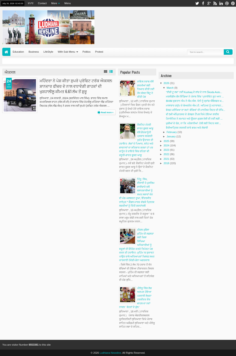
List (111, 71)
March (170, 87)
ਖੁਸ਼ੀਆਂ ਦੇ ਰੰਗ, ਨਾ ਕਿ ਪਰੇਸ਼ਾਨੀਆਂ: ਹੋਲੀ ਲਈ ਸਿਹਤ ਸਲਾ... (193, 123)
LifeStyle (48, 51)
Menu (68, 3)
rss (215, 3)
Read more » (107, 112)
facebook (203, 3)
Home (6, 52)
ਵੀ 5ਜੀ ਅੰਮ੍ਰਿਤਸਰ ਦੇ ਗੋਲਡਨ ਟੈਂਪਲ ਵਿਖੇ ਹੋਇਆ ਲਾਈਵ (192, 114)
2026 (167, 83)
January (171, 136)
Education (18, 51)
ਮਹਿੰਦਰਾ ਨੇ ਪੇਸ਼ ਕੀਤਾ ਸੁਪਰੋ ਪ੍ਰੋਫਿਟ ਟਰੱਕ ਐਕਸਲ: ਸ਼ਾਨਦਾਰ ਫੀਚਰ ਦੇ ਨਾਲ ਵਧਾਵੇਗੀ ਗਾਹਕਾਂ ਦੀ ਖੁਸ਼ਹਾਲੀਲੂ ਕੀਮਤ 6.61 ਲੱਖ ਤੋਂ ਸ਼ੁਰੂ (76, 86)
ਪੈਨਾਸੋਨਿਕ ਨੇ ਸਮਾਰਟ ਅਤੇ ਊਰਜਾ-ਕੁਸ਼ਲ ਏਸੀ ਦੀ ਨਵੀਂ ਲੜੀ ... (194, 118)
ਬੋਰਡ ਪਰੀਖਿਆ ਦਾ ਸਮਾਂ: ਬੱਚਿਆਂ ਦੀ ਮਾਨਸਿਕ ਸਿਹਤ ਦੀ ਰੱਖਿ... (195, 110)
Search (228, 52)
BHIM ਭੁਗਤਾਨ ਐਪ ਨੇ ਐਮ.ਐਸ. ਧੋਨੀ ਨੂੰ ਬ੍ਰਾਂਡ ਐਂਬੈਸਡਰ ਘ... (195, 101)
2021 (167, 158)
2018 (167, 163)
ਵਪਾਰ (30, 3)
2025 (167, 141)
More (54, 3)
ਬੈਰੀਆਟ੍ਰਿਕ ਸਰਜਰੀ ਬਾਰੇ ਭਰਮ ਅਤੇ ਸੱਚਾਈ (187, 127)
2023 (167, 149)
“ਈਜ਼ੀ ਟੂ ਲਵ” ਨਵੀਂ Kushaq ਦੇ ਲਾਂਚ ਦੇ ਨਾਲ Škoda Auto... (194, 92)
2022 (167, 154)
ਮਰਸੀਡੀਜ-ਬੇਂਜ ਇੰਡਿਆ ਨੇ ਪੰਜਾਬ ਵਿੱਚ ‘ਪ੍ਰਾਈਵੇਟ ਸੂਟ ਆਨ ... (195, 96)
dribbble (227, 3)
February (172, 132)
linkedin (221, 3)
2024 (167, 145)
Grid (105, 71)
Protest (99, 51)
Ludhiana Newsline (110, 352)
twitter (197, 3)
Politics (87, 51)
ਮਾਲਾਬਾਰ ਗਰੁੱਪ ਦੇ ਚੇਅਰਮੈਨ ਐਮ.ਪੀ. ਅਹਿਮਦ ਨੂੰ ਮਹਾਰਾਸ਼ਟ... (194, 105)
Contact (42, 3)
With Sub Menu (66, 51)
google (209, 3)
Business (34, 51)
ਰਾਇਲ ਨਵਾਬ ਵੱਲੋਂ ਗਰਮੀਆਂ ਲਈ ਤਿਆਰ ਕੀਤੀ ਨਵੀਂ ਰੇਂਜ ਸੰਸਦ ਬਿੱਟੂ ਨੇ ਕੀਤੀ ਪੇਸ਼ (145, 89)
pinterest (233, 3)
